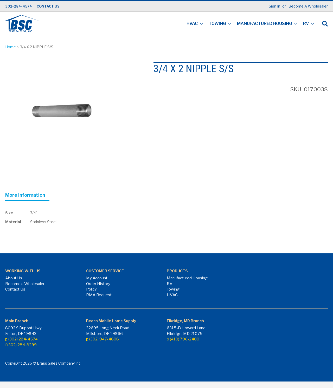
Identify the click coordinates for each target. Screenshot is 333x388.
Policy (91, 289)
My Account (96, 278)
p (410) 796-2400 (183, 339)
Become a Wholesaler (24, 283)
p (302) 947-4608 (102, 339)
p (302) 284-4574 (21, 339)
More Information (25, 195)
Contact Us (15, 289)
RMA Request (99, 295)
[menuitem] (193, 24)
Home (10, 47)
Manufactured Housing (187, 278)
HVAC (172, 295)
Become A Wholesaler (308, 6)
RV (169, 283)
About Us (13, 278)
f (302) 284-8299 (21, 345)
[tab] (27, 196)
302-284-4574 (18, 6)
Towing (173, 289)
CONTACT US (48, 6)
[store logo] (22, 23)
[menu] (248, 24)
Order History (98, 283)
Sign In (274, 6)
